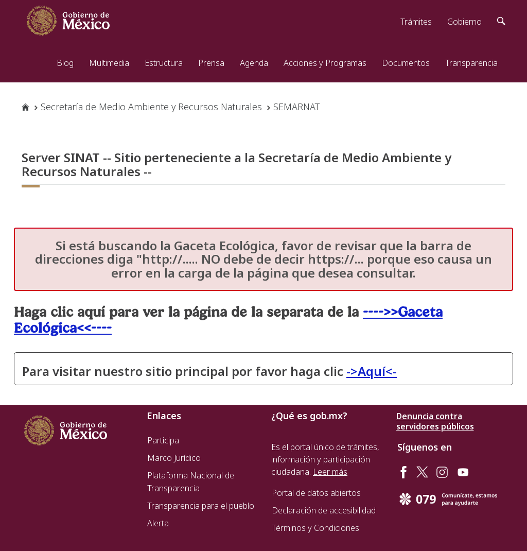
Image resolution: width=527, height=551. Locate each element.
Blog (65, 62)
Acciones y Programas (325, 62)
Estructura (164, 62)
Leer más (330, 471)
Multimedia (109, 62)
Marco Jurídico (174, 457)
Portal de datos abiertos (316, 492)
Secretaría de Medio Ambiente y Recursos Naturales (151, 106)
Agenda (254, 62)
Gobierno (464, 21)
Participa (163, 440)
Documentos (406, 62)
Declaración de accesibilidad (324, 510)
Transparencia (471, 62)
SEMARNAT (296, 106)
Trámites (416, 21)
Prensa (211, 62)
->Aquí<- (371, 371)
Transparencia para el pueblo (200, 505)
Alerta (158, 523)
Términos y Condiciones (315, 527)
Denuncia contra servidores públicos (435, 421)
